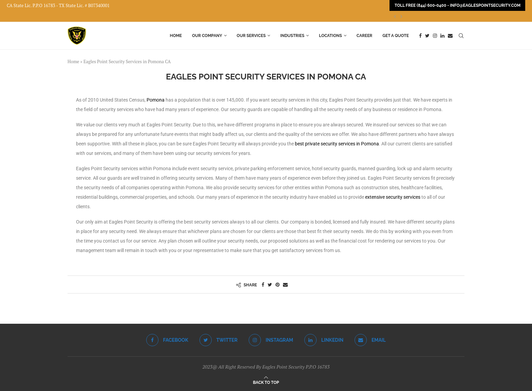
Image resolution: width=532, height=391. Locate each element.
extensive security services (392, 197)
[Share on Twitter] (270, 284)
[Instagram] (435, 35)
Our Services (251, 35)
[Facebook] (420, 35)
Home (176, 35)
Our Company (207, 35)
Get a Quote (395, 35)
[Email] (450, 35)
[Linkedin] (442, 35)
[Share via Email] (285, 284)
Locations (330, 35)
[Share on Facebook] (263, 284)
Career (365, 35)
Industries (292, 35)
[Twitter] (427, 35)
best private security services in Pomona (337, 143)
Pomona (156, 100)
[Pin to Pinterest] (278, 284)
